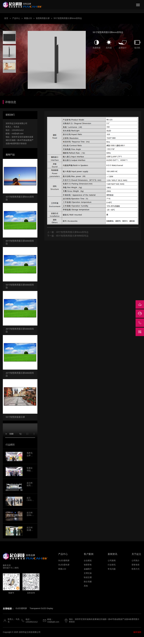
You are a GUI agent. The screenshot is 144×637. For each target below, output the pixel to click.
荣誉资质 (136, 565)
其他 (86, 586)
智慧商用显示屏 (43, 18)
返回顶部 (137, 632)
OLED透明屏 (63, 560)
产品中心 (16, 18)
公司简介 (136, 560)
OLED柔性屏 (63, 565)
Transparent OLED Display (41, 608)
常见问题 (112, 569)
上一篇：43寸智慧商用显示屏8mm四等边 (67, 232)
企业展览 (88, 560)
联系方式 (136, 569)
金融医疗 (88, 569)
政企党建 (88, 581)
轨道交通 (88, 577)
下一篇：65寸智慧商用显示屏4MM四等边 (67, 236)
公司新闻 (112, 560)
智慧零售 (88, 565)
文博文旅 (88, 573)
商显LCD (28, 18)
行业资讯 (112, 565)
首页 (6, 18)
